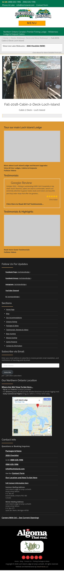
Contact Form (42, 5)
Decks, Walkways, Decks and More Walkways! (29, 38)
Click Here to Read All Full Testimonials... (25, 204)
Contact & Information (14, 346)
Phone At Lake (8, 5)
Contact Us (28, 561)
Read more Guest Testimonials (17, 250)
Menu (32, 23)
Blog (7, 314)
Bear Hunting (11, 334)
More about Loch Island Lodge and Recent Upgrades (25, 165)
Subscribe (7, 372)
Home (5, 38)
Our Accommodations (14, 318)
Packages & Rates (12, 326)
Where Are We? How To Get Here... (17, 387)
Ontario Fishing (11, 322)
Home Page (10, 309)
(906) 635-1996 (29, 2)
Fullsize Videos (10, 170)
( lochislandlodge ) (18, 272)
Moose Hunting (11, 338)
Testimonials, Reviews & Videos (17, 330)
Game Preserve (11, 342)
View (20, 168)
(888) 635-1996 (14, 2)
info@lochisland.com (25, 5)
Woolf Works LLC (42, 567)
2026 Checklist (12, 455)
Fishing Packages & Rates (41, 561)
